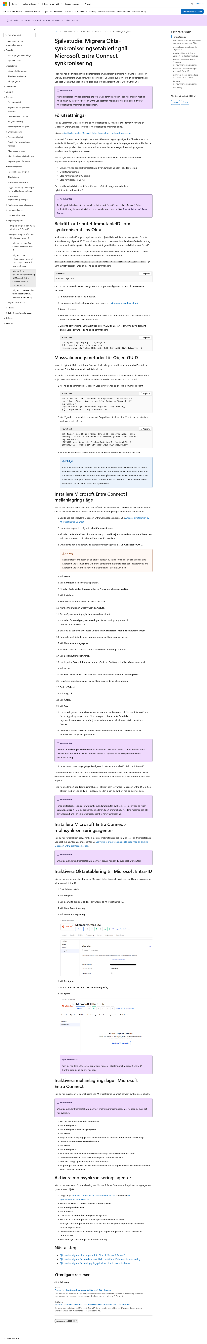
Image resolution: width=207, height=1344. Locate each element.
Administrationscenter (192, 11)
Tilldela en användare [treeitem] (17, 76)
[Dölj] (35, 29)
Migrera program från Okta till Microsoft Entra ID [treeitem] (23, 246)
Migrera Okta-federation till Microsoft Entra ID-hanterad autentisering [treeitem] (23, 294)
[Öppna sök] (192, 3)
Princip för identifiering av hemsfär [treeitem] (19, 144)
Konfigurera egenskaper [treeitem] (18, 182)
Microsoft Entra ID (103, 31)
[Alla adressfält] (57, 31)
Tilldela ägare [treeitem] (13, 177)
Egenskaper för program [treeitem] (18, 126)
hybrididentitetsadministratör (124, 302)
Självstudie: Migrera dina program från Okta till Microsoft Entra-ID (92, 1255)
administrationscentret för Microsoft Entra (93, 1195)
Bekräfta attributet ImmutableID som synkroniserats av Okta (187, 41)
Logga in (200, 3)
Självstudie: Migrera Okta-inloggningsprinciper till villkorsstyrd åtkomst (95, 1263)
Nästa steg (177, 87)
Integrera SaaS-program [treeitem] (18, 171)
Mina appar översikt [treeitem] (16, 151)
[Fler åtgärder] (149, 31)
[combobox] (19, 35)
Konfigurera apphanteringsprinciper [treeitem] (18, 198)
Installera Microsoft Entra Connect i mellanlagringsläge (185, 54)
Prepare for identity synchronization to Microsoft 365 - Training (83, 1290)
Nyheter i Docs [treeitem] (14, 60)
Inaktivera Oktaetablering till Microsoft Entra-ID (185, 69)
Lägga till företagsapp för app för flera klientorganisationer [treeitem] (21, 189)
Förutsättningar (179, 36)
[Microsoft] (5, 4)
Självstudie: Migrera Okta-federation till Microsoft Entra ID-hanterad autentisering (100, 1259)
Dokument (67, 31)
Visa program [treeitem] (14, 81)
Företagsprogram (123, 31)
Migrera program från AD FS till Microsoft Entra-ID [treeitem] (22, 227)
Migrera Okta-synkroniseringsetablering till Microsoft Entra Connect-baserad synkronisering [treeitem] (24, 278)
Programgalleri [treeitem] (14, 102)
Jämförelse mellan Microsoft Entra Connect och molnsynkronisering (97, 132)
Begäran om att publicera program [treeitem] (19, 109)
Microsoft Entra (83, 31)
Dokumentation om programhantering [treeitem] (14, 43)
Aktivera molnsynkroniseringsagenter (185, 82)
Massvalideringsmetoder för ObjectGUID (185, 48)
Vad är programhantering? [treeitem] (19, 55)
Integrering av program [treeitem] (18, 116)
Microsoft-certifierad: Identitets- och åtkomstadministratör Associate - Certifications (92, 1304)
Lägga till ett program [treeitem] (17, 71)
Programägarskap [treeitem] (15, 121)
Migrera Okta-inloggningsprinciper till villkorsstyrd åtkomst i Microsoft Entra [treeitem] (23, 260)
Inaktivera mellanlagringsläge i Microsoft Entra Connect (186, 76)
